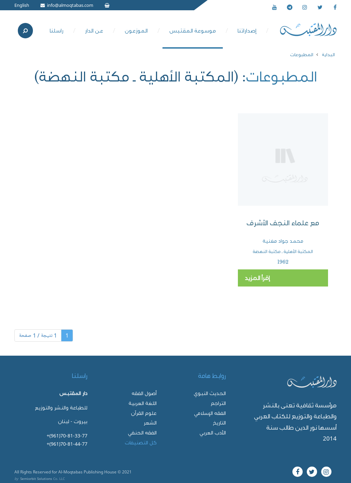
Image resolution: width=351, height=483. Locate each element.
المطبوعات (301, 54)
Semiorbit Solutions (36, 478)
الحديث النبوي (210, 393)
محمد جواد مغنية (283, 241)
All (16, 471)
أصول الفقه (144, 393)
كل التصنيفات (141, 442)
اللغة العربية (143, 403)
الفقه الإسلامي (210, 413)
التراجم (218, 403)
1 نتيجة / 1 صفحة (38, 335)
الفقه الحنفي (142, 432)
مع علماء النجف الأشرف (282, 223)
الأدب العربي (212, 432)
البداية (328, 54)
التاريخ (219, 422)
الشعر (150, 422)
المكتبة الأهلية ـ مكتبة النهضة (283, 251)
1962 (283, 262)
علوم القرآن (144, 413)
